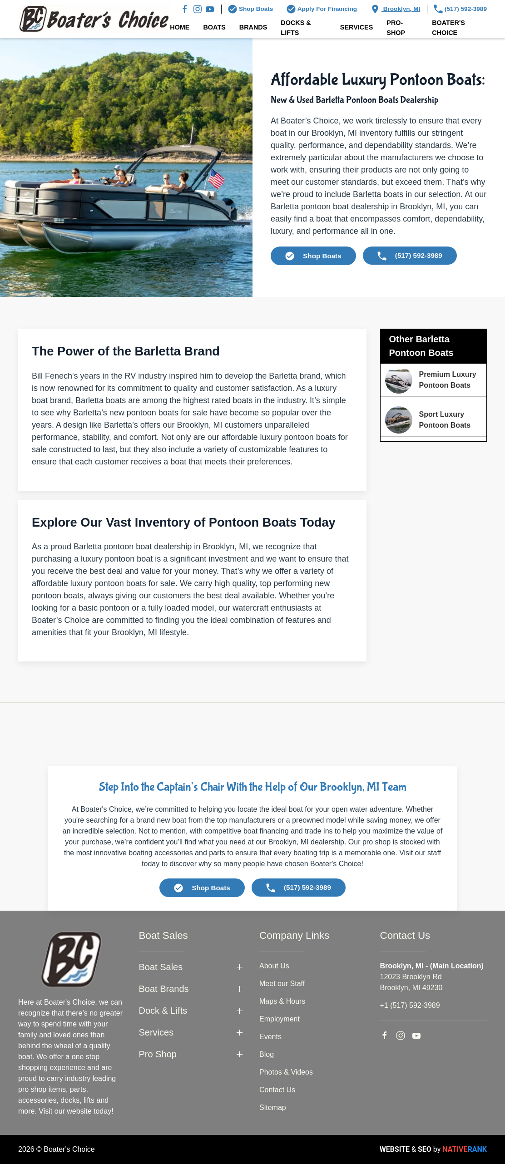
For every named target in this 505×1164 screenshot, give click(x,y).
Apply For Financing (322, 9)
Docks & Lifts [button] (296, 27)
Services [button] (356, 27)
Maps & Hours (282, 1001)
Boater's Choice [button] (448, 27)
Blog (266, 1054)
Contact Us (277, 1090)
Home (179, 27)
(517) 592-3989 (460, 9)
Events (270, 1037)
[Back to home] (94, 19)
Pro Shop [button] (158, 1054)
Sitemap (272, 1107)
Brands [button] (253, 27)
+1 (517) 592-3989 (410, 1005)
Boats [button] (214, 27)
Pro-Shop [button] (395, 27)
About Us (274, 966)
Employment (279, 1019)
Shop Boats (250, 9)
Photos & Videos (286, 1072)
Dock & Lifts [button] (163, 1011)
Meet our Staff (282, 983)
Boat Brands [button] (164, 989)
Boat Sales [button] (161, 967)
